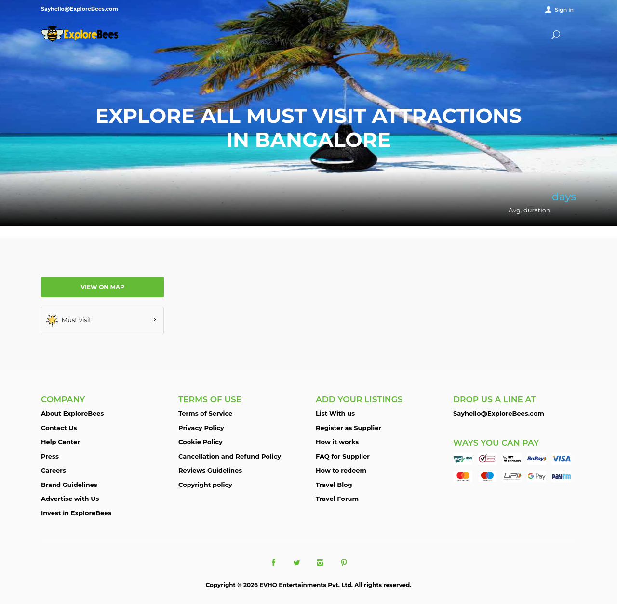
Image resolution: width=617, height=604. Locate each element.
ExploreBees (79, 34)
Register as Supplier (348, 428)
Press (50, 456)
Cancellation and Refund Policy (229, 456)
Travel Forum (337, 498)
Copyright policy (205, 484)
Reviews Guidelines (210, 470)
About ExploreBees (72, 413)
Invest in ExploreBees (76, 513)
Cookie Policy (200, 442)
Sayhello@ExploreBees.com (498, 413)
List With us (335, 413)
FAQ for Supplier (343, 456)
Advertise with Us (70, 498)
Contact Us (59, 428)
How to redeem (341, 470)
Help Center (60, 442)
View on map (102, 286)
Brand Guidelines (69, 484)
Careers (53, 470)
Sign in (564, 9)
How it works (337, 442)
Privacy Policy (201, 428)
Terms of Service (205, 413)
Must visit (69, 321)
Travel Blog (334, 484)
